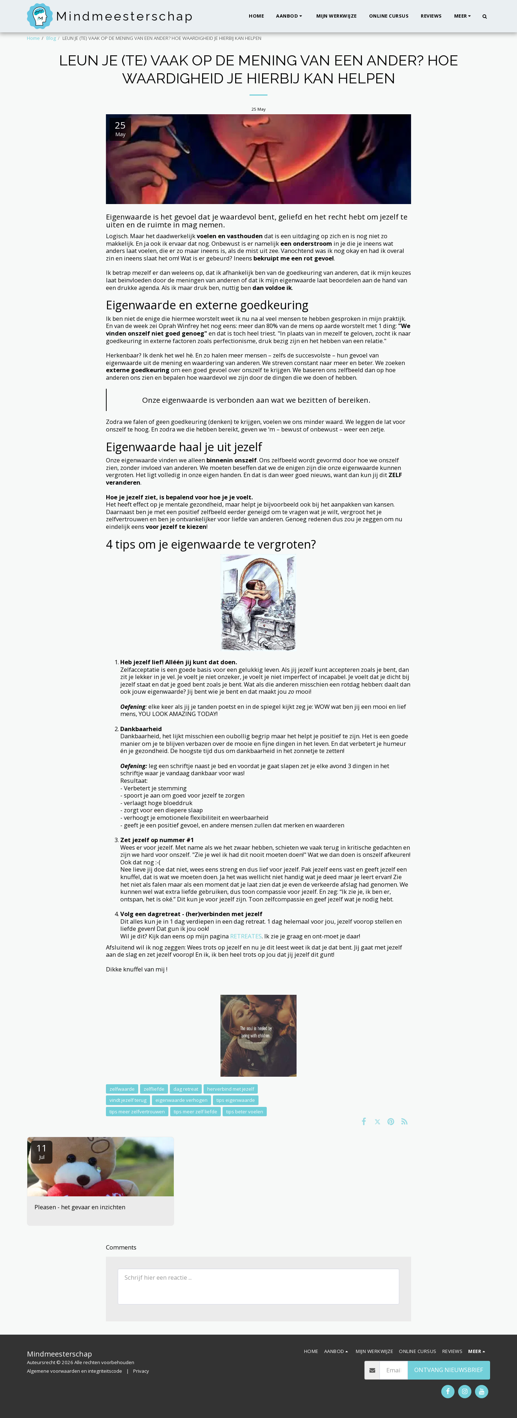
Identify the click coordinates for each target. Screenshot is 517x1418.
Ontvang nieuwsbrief (448, 1370)
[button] (290, 16)
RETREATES (246, 936)
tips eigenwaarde (235, 1100)
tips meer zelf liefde (195, 1111)
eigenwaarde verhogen (181, 1100)
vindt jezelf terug (128, 1100)
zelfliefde (154, 1089)
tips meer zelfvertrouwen (137, 1111)
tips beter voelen (244, 1111)
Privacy (141, 1371)
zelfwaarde (122, 1089)
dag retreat (185, 1089)
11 (41, 1150)
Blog (51, 38)
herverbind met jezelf (230, 1089)
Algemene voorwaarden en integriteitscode (74, 1371)
